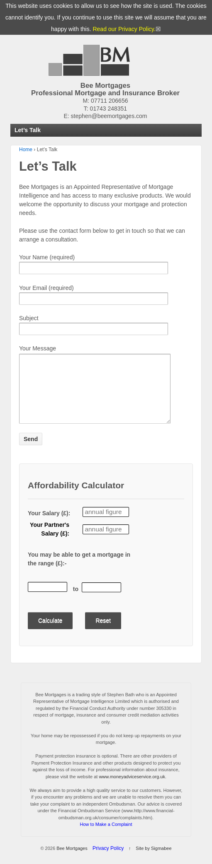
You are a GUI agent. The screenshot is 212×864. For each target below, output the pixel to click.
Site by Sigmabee (153, 860)
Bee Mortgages (72, 860)
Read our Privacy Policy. (124, 29)
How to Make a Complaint (106, 836)
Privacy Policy (108, 861)
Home (25, 149)
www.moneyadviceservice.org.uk (132, 789)
